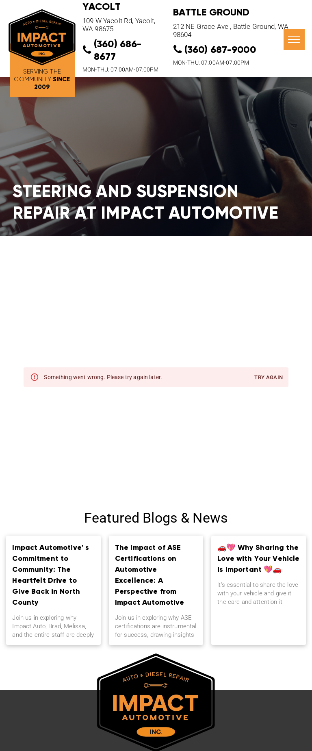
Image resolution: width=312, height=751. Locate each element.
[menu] (294, 39)
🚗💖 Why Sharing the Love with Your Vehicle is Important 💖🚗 (258, 558)
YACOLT (101, 6)
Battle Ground (211, 12)
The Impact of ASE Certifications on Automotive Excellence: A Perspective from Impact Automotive (149, 575)
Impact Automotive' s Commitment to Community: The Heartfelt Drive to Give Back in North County (50, 575)
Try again (268, 377)
